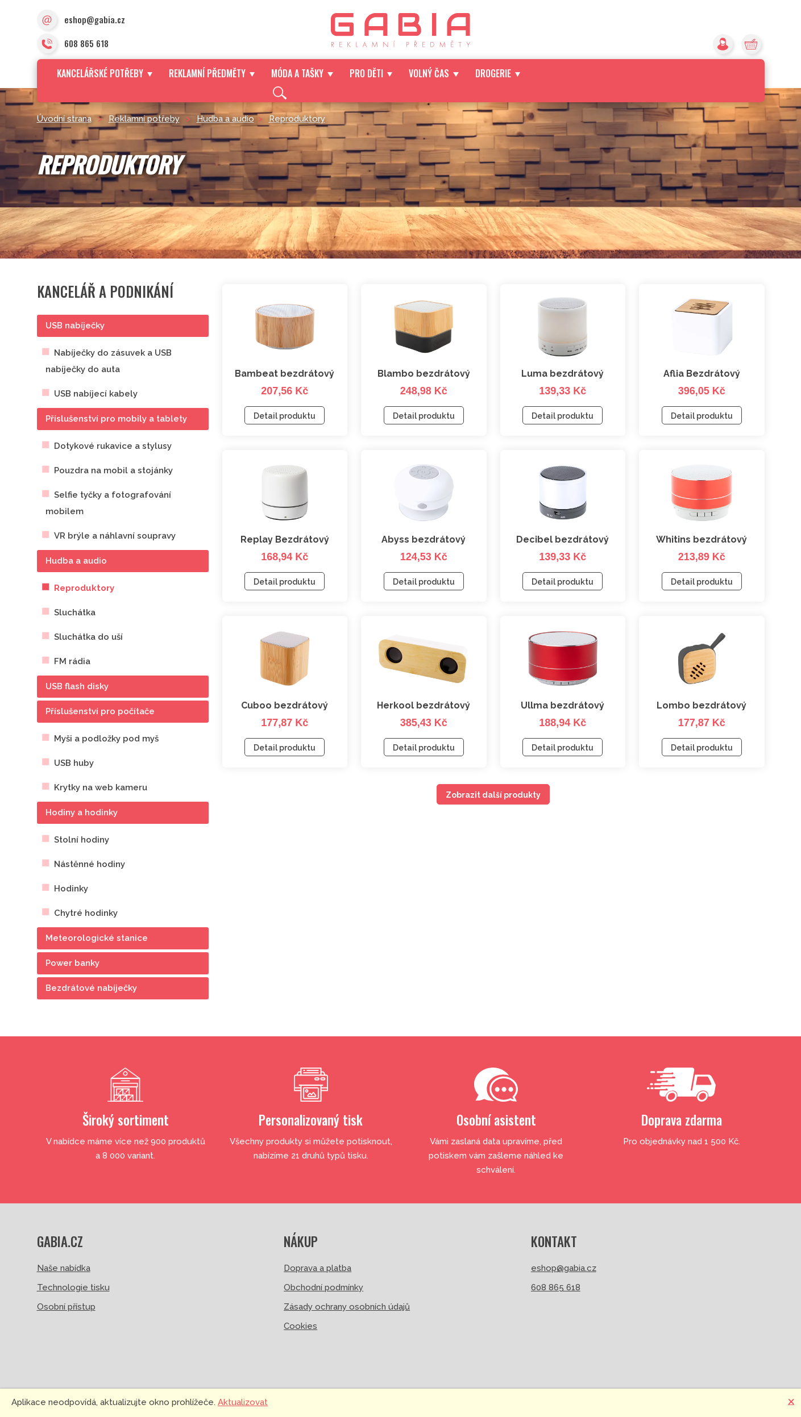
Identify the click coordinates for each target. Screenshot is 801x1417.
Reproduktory (297, 119)
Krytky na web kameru (100, 787)
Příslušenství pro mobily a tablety (116, 419)
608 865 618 (73, 44)
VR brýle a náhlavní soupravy (115, 536)
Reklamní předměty (212, 73)
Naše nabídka (63, 1268)
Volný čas (433, 73)
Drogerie (497, 73)
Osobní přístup (66, 1307)
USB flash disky (77, 686)
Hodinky (71, 888)
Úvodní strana (64, 119)
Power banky (72, 963)
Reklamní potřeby (144, 119)
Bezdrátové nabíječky (91, 988)
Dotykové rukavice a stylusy (113, 446)
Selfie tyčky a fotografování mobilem (108, 503)
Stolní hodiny (81, 840)
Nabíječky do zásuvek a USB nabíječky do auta (108, 361)
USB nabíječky (75, 325)
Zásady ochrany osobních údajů (347, 1307)
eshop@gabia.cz (81, 20)
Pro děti (371, 73)
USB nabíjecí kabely (96, 394)
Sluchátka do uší (88, 637)
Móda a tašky (302, 73)
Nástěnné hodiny (89, 864)
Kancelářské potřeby (104, 73)
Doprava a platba (317, 1268)
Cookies (300, 1326)
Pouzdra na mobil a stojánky (113, 470)
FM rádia (72, 661)
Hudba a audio (225, 119)
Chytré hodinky (86, 913)
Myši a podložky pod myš (106, 738)
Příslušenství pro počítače (100, 711)
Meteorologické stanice (96, 938)
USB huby (74, 763)
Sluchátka (75, 612)
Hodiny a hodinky (81, 812)
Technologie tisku (73, 1287)
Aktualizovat (243, 1402)
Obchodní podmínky (323, 1287)
